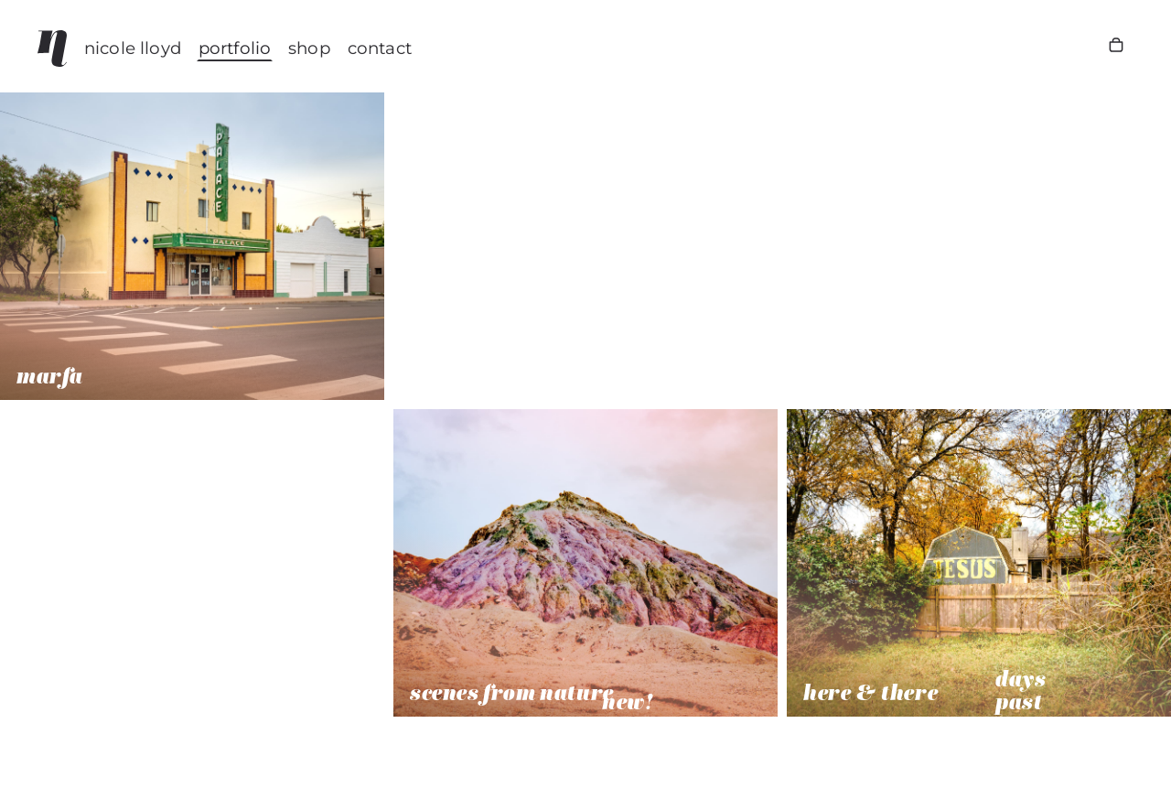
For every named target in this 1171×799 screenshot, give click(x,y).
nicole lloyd (132, 48)
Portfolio (235, 48)
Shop (309, 48)
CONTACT (380, 48)
